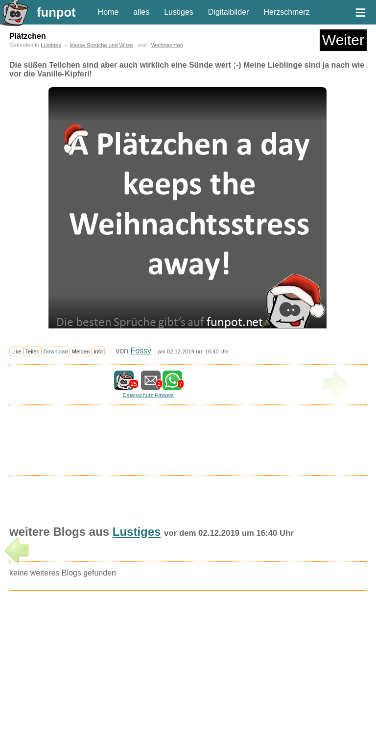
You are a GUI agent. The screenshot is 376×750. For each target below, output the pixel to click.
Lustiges (178, 12)
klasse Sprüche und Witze (101, 45)
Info (98, 351)
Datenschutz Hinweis (147, 395)
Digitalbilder (228, 12)
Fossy (140, 351)
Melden (81, 351)
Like (16, 351)
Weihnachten (167, 45)
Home (108, 12)
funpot (56, 12)
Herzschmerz (286, 12)
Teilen (32, 351)
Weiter (343, 40)
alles (141, 12)
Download (56, 351)
